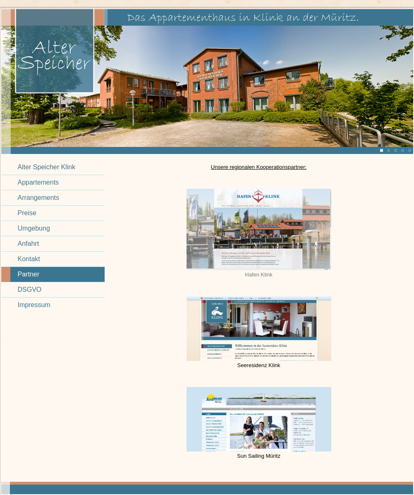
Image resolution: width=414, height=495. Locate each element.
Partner (28, 274)
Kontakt (29, 258)
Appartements (38, 182)
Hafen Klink (258, 275)
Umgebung (34, 228)
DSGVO (30, 289)
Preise (27, 212)
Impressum (34, 304)
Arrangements (39, 197)
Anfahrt (28, 243)
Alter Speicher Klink (47, 167)
